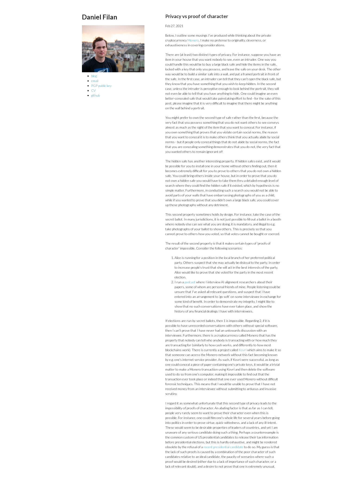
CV (93, 90)
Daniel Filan (99, 17)
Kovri (243, 350)
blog (94, 76)
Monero (193, 40)
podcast (190, 282)
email (94, 81)
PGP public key (101, 86)
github (95, 95)
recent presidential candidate (223, 447)
